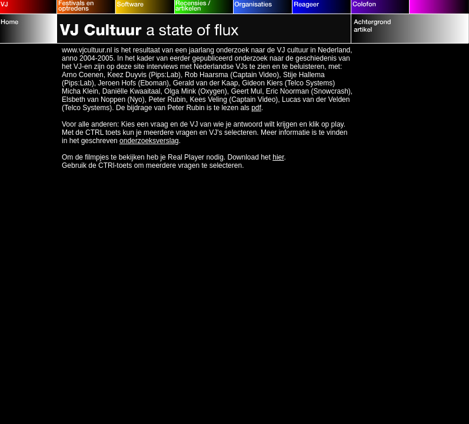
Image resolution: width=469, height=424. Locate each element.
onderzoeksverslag (149, 141)
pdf (256, 108)
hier (278, 157)
